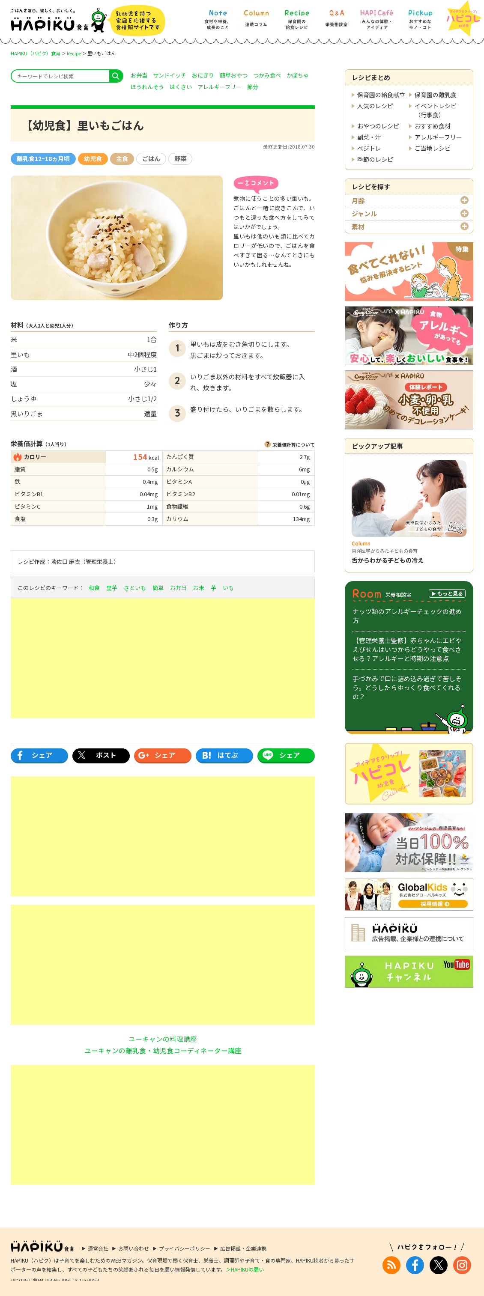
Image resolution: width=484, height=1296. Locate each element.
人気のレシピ (375, 105)
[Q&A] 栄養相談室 (336, 15)
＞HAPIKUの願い (245, 1269)
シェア (42, 755)
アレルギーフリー (438, 137)
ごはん (151, 158)
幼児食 (93, 158)
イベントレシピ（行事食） (436, 110)
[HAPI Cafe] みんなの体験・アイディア (377, 15)
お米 (198, 588)
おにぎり (203, 75)
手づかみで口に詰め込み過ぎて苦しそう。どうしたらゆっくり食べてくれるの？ (407, 687)
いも (228, 588)
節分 (252, 87)
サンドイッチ (169, 75)
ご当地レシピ (433, 148)
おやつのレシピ (378, 126)
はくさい (181, 87)
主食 (122, 158)
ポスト (106, 755)
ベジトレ (369, 148)
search (115, 76)
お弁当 (139, 75)
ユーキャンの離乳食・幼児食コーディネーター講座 (163, 1050)
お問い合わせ (133, 1248)
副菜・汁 (369, 137)
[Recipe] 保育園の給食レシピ (297, 15)
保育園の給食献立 (381, 94)
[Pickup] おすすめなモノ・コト (420, 15)
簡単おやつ (234, 75)
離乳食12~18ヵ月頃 (43, 158)
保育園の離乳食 (436, 94)
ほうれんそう (147, 87)
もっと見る (450, 593)
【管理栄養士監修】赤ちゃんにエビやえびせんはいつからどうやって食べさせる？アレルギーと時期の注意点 (407, 649)
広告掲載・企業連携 (243, 1248)
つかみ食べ (267, 75)
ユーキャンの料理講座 (162, 1038)
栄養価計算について (293, 444)
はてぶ (228, 755)
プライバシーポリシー (184, 1248)
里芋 (111, 588)
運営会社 (98, 1248)
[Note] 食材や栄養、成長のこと (217, 15)
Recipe (74, 53)
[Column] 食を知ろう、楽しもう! (256, 15)
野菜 (180, 158)
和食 (94, 588)
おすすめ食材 (433, 126)
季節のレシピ (375, 159)
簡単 (158, 588)
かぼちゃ (298, 75)
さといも (135, 588)
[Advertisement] (163, 658)
